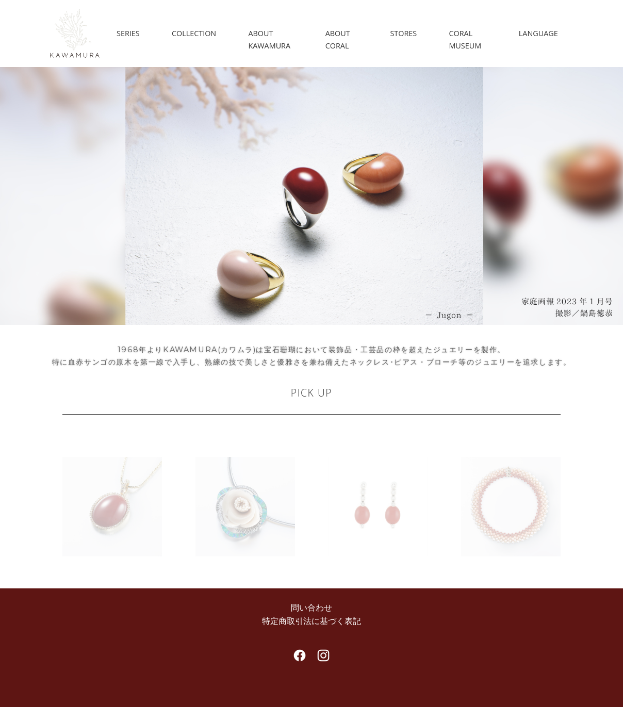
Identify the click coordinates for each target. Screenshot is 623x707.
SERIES (128, 33)
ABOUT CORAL (337, 39)
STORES (403, 33)
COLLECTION (194, 33)
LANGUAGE (538, 33)
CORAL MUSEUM (465, 39)
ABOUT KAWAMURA (269, 39)
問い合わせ (311, 607)
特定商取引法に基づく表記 (311, 621)
